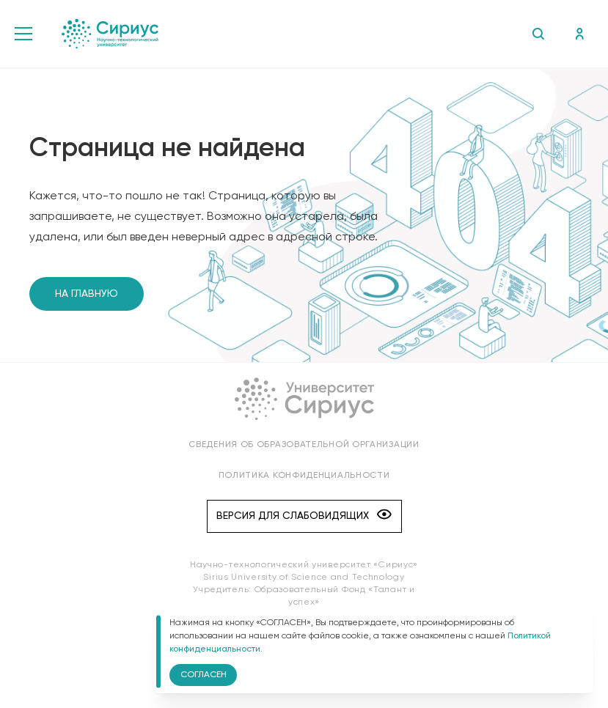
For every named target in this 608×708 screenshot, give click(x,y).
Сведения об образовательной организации (303, 444)
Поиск (538, 34)
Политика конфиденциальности (304, 475)
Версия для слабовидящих (304, 515)
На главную (86, 294)
